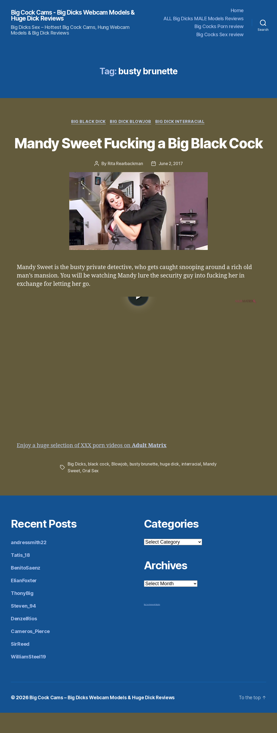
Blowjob (120, 484)
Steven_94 (23, 626)
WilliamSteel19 (28, 677)
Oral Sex (105, 491)
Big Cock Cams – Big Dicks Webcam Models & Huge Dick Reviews (105, 718)
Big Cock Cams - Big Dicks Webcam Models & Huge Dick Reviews (63, 15)
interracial (193, 484)
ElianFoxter (24, 601)
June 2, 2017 (171, 183)
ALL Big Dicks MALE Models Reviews (203, 18)
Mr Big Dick (157, 624)
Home (237, 10)
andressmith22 (29, 562)
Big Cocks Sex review (220, 34)
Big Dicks (77, 484)
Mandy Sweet (81, 491)
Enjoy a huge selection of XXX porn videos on (96, 466)
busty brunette (145, 484)
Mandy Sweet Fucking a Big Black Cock (138, 152)
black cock (99, 484)
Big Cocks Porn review (219, 26)
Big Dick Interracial (182, 122)
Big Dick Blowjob (131, 122)
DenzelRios (24, 639)
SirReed (20, 664)
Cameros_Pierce (30, 651)
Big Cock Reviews (149, 624)
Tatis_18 (20, 575)
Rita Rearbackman (125, 183)
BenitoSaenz (25, 588)
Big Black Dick (87, 122)
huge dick (172, 484)
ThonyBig (22, 613)
